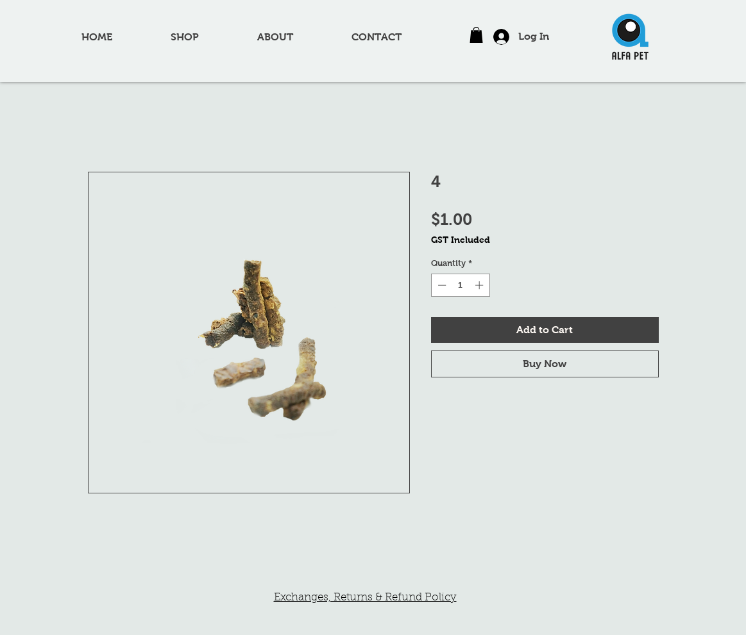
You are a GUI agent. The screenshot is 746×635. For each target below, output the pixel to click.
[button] (476, 35)
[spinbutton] (460, 285)
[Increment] (480, 285)
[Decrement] (440, 285)
